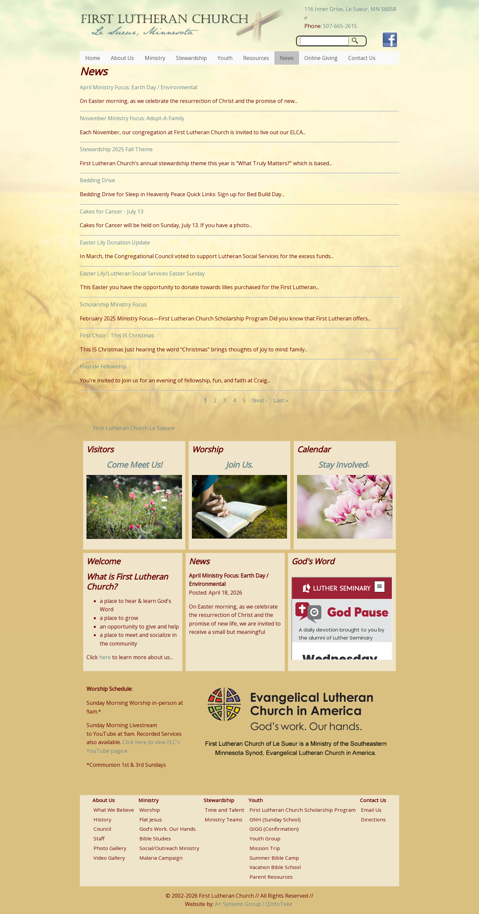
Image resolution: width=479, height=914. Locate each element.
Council (102, 828)
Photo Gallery (109, 848)
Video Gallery (109, 857)
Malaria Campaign (161, 857)
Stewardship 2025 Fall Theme (116, 149)
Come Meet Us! (134, 464)
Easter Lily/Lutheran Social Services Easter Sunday (142, 273)
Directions (373, 819)
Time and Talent (224, 809)
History (102, 819)
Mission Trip (264, 848)
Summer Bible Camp (274, 857)
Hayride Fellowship (103, 366)
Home (92, 58)
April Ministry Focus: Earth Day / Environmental (138, 87)
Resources (256, 58)
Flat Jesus (150, 819)
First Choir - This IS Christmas (117, 335)
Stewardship (191, 58)
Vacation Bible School (275, 867)
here (105, 657)
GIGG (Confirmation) (274, 828)
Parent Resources (271, 876)
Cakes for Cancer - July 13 (111, 211)
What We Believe (113, 809)
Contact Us (362, 58)
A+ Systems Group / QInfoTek (254, 904)
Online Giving (321, 58)
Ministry (155, 58)
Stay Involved (345, 464)
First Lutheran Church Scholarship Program (302, 809)
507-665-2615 (340, 26)
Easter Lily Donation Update (115, 242)
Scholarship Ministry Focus (113, 304)
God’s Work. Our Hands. (168, 828)
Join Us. (239, 464)
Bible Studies (155, 838)
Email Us (371, 809)
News (287, 58)
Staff (98, 838)
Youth (225, 58)
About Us (122, 58)
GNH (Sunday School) (275, 819)
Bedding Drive (97, 180)
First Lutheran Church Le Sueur (134, 428)
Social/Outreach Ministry (169, 848)
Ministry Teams (223, 819)
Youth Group (264, 838)
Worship (149, 809)
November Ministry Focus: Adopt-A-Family (132, 118)
